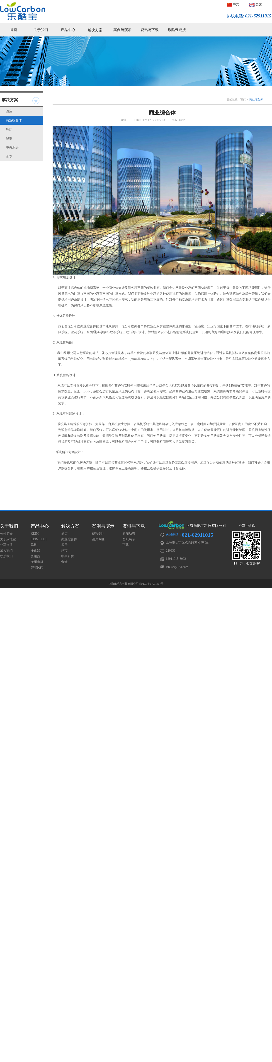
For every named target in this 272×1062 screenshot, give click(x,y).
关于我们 (41, 30)
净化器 (35, 550)
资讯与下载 (150, 30)
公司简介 (6, 533)
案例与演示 (122, 30)
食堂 (9, 156)
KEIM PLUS (39, 539)
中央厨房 (12, 147)
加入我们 (6, 550)
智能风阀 (37, 567)
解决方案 (95, 30)
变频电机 (37, 562)
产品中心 (68, 30)
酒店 (9, 111)
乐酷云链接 (177, 30)
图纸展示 (128, 539)
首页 (13, 30)
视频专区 (98, 533)
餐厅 (9, 129)
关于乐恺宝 (8, 539)
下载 (125, 545)
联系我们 (6, 556)
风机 (34, 545)
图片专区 (98, 539)
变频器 (35, 556)
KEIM (35, 533)
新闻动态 (128, 533)
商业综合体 (14, 120)
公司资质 (6, 545)
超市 (9, 138)
